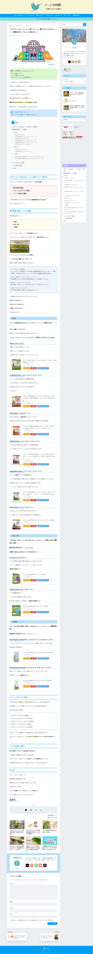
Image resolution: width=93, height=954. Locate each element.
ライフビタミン (30, 15)
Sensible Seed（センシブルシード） (23, 151)
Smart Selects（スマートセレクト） (23, 144)
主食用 (15, 132)
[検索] (84, 24)
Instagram (32, 867)
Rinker (28, 495)
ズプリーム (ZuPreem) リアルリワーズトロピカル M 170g (38, 652)
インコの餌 (54, 817)
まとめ (14, 168)
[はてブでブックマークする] (36, 810)
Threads (44, 867)
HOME (46, 948)
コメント (13, 883)
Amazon (26, 368)
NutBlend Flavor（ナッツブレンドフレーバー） (25, 140)
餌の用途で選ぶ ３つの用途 (19, 129)
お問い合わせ (76, 15)
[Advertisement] (74, 151)
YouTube (40, 867)
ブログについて (58, 15)
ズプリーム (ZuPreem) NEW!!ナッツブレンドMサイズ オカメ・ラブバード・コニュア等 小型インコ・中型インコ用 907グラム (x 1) (39, 456)
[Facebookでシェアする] (31, 810)
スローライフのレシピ (19, 15)
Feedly (36, 867)
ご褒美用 (16, 154)
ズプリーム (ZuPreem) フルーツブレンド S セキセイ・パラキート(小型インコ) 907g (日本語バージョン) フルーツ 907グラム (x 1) (39, 398)
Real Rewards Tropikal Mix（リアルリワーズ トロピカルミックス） (30, 156)
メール (12, 908)
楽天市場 (34, 368)
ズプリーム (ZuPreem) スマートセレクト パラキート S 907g (38, 520)
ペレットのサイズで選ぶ (18, 162)
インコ (55, 815)
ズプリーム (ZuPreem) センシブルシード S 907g (35, 606)
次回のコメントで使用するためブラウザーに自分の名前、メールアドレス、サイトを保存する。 (33, 920)
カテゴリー (66, 79)
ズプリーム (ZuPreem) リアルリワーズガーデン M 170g (37, 680)
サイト (11, 914)
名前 (11, 901)
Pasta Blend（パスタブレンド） (22, 138)
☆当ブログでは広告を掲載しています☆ (46, 19)
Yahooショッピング (43, 368)
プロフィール (49, 15)
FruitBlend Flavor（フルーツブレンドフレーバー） (26, 136)
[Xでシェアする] (26, 810)
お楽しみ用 (16, 146)
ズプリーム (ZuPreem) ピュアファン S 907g (34, 574)
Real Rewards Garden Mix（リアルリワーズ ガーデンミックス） (29, 158)
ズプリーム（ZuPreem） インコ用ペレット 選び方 (25, 126)
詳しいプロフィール (68, 57)
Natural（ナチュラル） (20, 135)
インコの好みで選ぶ (17, 165)
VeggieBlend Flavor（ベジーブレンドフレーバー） (26, 142)
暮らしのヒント (40, 15)
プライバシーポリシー (46, 950)
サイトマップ (67, 15)
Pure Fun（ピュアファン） (21, 149)
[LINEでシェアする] (41, 810)
